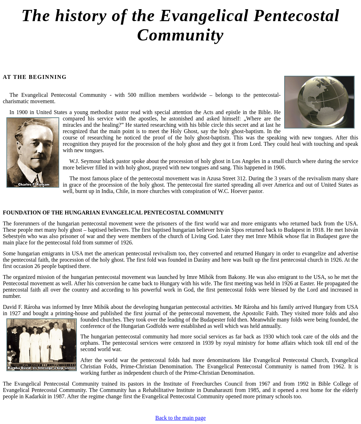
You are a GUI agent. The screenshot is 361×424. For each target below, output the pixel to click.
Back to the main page (180, 418)
